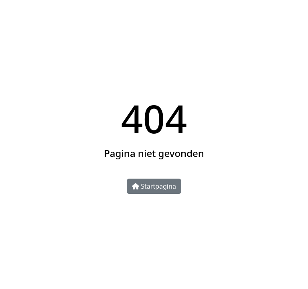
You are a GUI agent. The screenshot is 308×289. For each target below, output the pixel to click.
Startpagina (154, 186)
